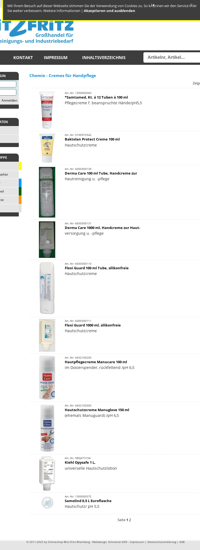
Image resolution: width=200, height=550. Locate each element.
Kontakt (23, 57)
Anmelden (9, 100)
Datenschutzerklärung (161, 542)
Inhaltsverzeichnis (103, 57)
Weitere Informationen (61, 10)
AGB (181, 542)
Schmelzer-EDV (117, 542)
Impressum (55, 57)
